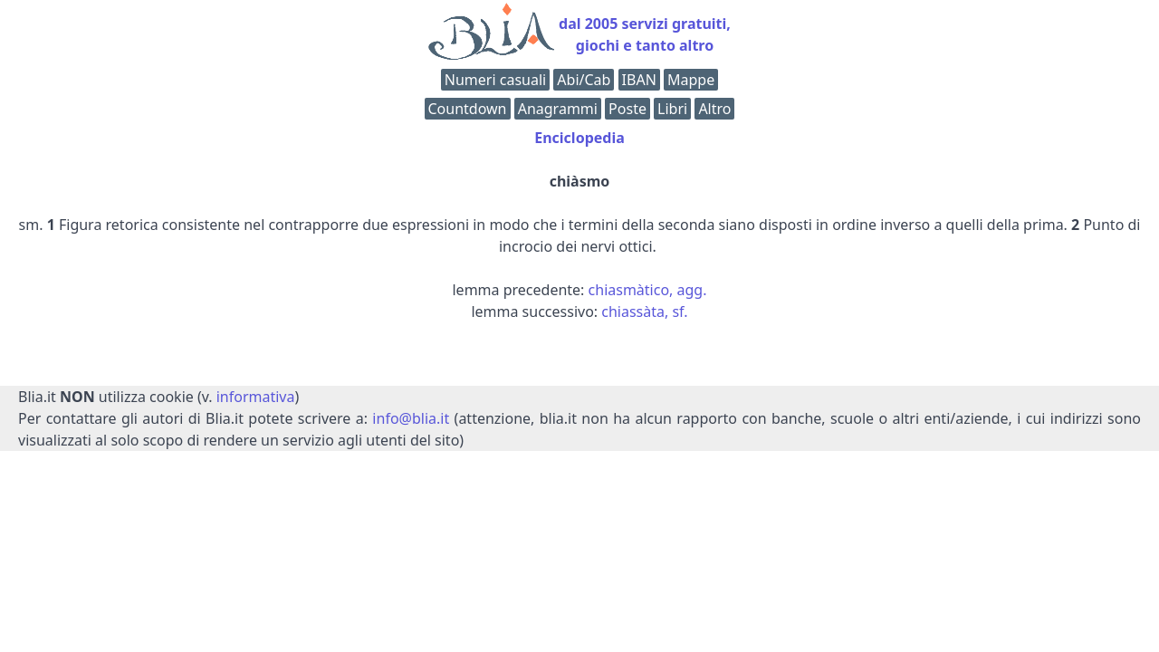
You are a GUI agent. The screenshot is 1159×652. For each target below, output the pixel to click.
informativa (255, 397)
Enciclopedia (579, 138)
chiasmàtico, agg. (648, 290)
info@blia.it (410, 418)
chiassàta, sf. (644, 311)
